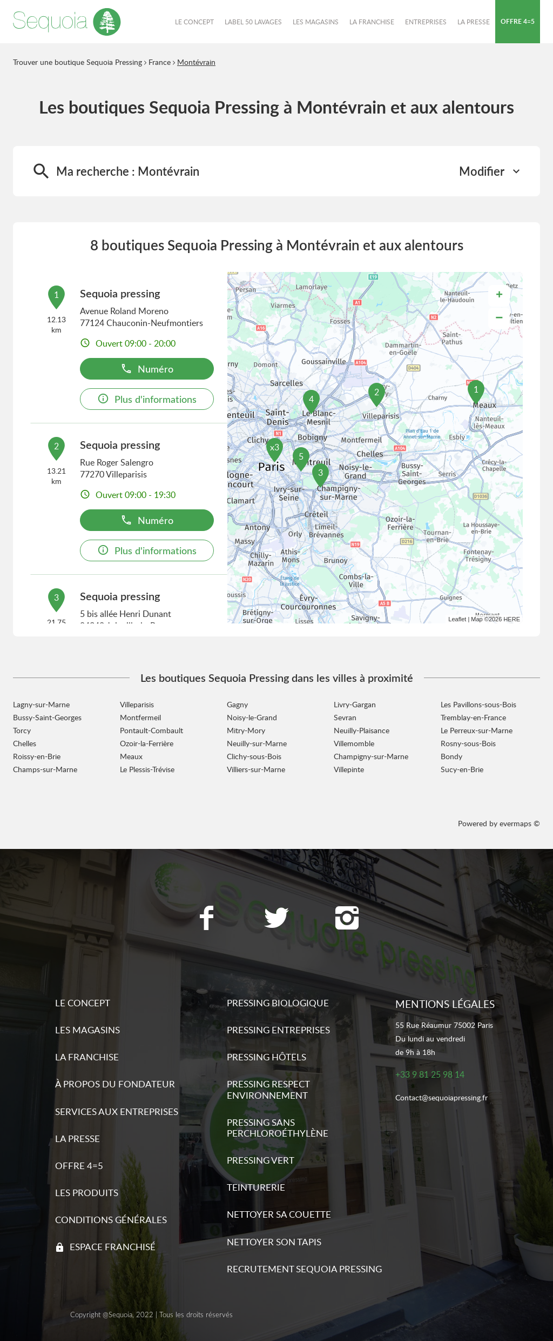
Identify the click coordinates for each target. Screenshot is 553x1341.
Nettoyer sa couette (279, 1214)
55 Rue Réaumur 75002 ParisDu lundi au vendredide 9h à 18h (444, 1038)
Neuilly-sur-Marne (257, 743)
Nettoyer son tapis (274, 1242)
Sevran (345, 717)
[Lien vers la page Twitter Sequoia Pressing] (276, 919)
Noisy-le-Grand (252, 717)
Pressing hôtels (266, 1057)
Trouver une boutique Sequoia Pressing (77, 62)
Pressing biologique (278, 1003)
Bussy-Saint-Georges (47, 717)
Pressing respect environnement (268, 1089)
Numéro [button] (146, 368)
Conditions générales (111, 1219)
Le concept (82, 1003)
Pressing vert (260, 1160)
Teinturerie (256, 1187)
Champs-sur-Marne (45, 769)
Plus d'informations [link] (147, 399)
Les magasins (87, 1030)
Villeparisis (137, 704)
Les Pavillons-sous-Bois (478, 704)
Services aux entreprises (116, 1111)
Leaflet (457, 619)
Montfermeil (140, 717)
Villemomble (354, 743)
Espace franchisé (113, 1246)
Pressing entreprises (278, 1030)
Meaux (131, 756)
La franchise (87, 1057)
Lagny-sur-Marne (41, 704)
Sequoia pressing (120, 293)
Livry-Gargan (355, 704)
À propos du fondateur (115, 1084)
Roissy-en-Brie (36, 756)
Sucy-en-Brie (462, 769)
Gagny (237, 704)
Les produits (86, 1192)
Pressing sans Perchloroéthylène (277, 1127)
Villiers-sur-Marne (256, 769)
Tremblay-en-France (473, 717)
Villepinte (349, 769)
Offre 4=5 (79, 1165)
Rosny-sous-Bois (468, 743)
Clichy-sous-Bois (254, 756)
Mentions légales (445, 1004)
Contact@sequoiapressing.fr (441, 1098)
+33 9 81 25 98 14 (429, 1075)
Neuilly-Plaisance (361, 730)
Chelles (24, 743)
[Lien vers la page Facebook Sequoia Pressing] (206, 919)
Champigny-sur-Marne (371, 756)
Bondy (451, 756)
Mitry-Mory (246, 730)
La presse (77, 1138)
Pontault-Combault (151, 730)
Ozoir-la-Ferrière (146, 743)
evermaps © (520, 823)
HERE (511, 619)
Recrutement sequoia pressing (304, 1269)
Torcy (22, 730)
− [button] (499, 318)
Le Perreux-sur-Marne (476, 730)
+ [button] (499, 296)
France (160, 62)
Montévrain (196, 62)
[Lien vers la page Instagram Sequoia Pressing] (347, 919)
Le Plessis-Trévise (147, 769)
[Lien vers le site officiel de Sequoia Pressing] (67, 22)
